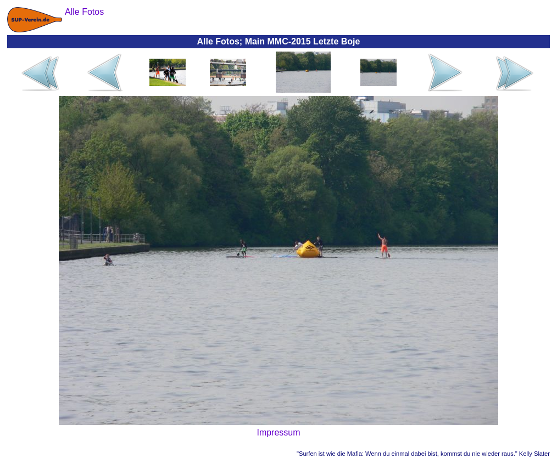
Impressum (278, 432)
